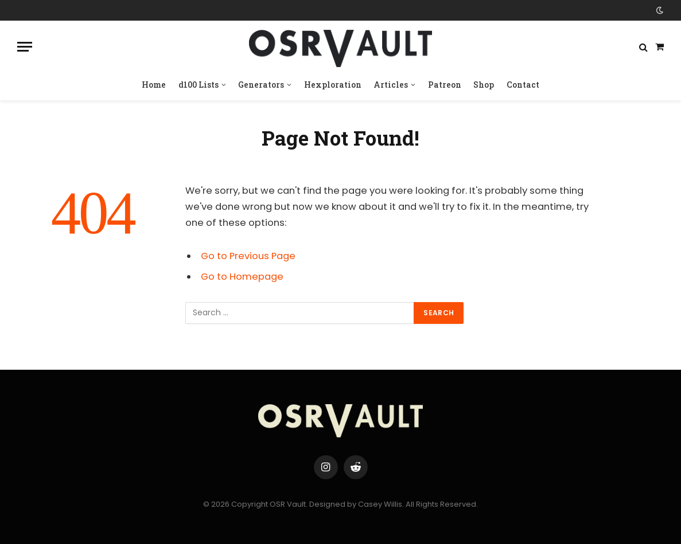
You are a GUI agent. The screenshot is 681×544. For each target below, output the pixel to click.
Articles (390, 84)
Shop (483, 84)
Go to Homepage (242, 276)
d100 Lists (198, 84)
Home (154, 84)
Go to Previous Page (248, 256)
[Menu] (24, 47)
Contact (523, 84)
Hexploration (332, 84)
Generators (261, 84)
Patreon (444, 84)
